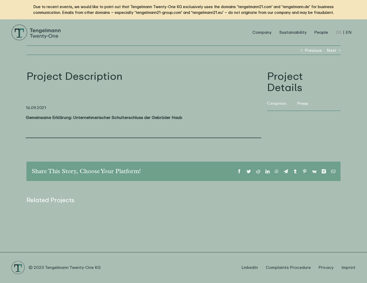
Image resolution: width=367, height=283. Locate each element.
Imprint (348, 267)
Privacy (325, 267)
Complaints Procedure (288, 267)
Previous (313, 50)
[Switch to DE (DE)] (339, 32)
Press (302, 103)
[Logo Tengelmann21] (36, 26)
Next (331, 50)
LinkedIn (249, 267)
